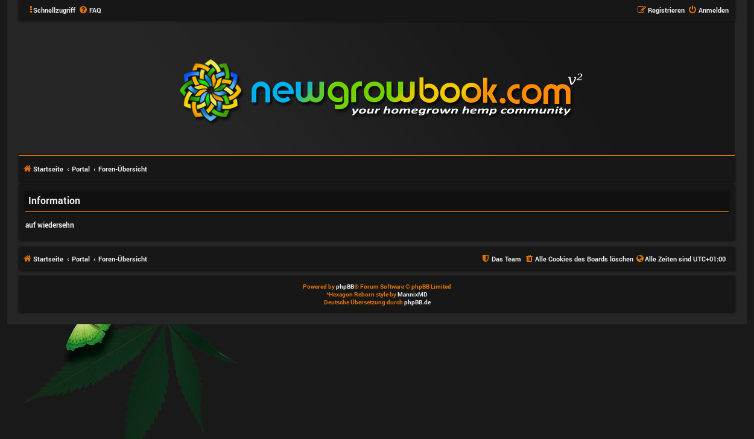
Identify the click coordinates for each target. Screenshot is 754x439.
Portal (81, 168)
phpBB (345, 286)
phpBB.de (417, 302)
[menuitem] (89, 10)
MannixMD (413, 294)
